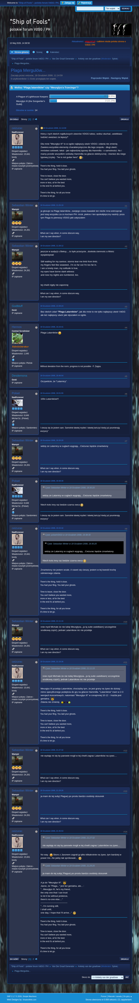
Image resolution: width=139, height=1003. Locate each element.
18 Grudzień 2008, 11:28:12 (51, 246)
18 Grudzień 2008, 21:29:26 (51, 790)
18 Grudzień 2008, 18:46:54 (51, 376)
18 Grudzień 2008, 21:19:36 (51, 662)
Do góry (14, 959)
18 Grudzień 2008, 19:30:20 (51, 440)
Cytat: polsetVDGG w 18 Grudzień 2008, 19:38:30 (68, 535)
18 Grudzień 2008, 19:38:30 (51, 481)
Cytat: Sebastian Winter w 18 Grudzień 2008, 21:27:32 (70, 838)
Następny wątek (119, 78)
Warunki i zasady (115, 996)
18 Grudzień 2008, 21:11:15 (51, 621)
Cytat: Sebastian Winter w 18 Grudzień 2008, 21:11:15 (70, 668)
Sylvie (114, 59)
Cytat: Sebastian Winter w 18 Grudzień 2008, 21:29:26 (70, 866)
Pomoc (104, 996)
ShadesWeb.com (29, 1000)
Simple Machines (30, 996)
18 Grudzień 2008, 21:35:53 (51, 831)
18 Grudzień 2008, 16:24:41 (51, 327)
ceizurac (17, 128)
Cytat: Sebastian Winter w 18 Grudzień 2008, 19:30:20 (70, 488)
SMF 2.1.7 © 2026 (14, 996)
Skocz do (86, 977)
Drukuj (125, 119)
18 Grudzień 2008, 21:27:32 (51, 750)
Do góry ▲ (127, 996)
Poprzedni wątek (100, 78)
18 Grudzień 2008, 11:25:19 (51, 205)
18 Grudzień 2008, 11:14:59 (54, 128)
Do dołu (14, 119)
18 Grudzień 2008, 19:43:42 (51, 528)
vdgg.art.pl (90, 41)
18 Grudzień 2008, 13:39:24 (51, 306)
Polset (16, 393)
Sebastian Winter (22, 205)
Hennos (17, 327)
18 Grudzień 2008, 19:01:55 (51, 393)
